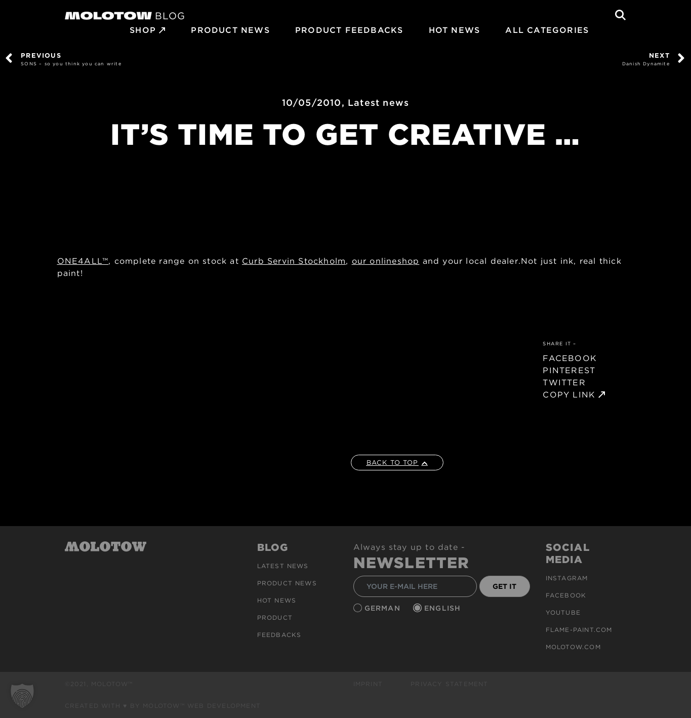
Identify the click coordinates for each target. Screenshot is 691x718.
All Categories (547, 30)
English (444, 608)
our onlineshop (386, 261)
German (383, 608)
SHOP (143, 30)
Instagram (567, 578)
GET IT (504, 586)
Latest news (378, 102)
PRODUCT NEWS (230, 30)
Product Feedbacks (349, 30)
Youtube (563, 612)
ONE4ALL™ (83, 261)
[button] (22, 695)
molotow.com (573, 647)
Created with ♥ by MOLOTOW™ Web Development (163, 705)
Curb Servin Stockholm (294, 261)
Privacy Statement (449, 684)
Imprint (368, 684)
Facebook (566, 595)
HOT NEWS (454, 30)
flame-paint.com (579, 629)
